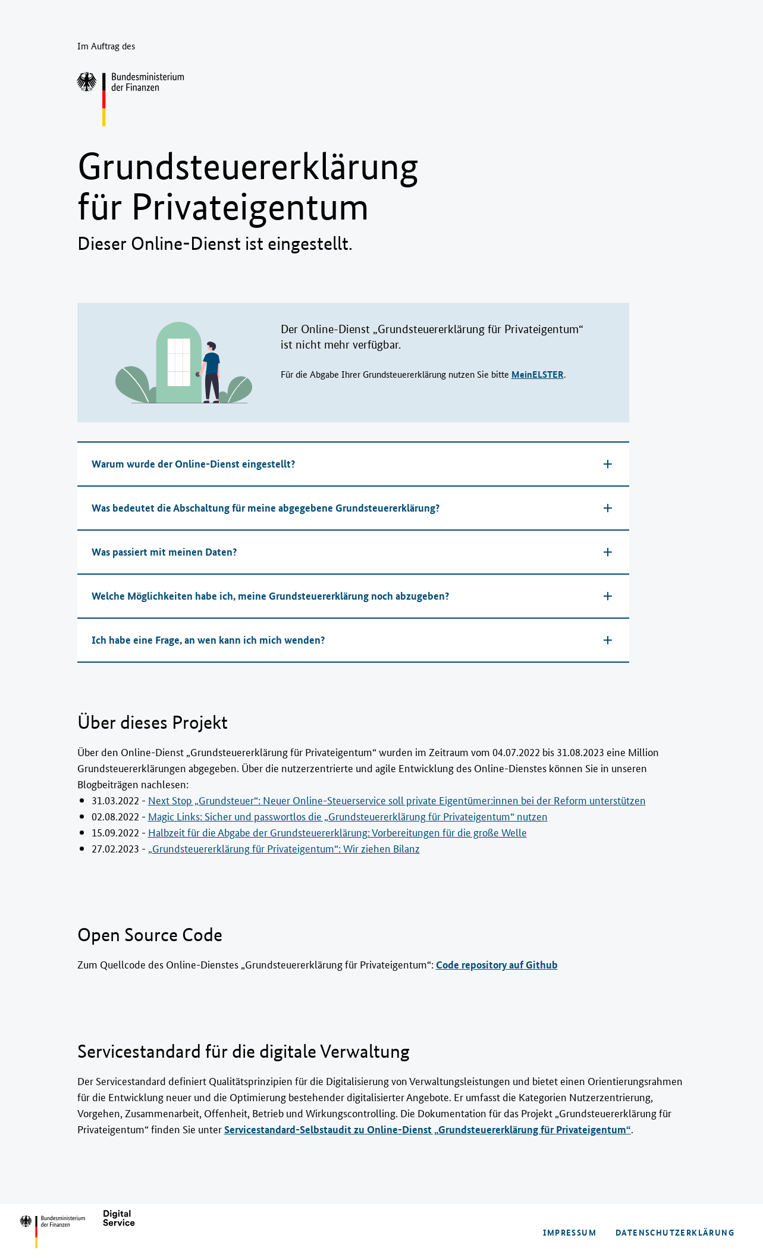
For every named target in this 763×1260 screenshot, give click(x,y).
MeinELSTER (537, 374)
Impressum (569, 1232)
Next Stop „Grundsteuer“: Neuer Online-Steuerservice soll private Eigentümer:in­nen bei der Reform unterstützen (397, 799)
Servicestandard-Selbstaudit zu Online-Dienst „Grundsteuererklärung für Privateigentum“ (427, 1129)
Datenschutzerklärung (675, 1232)
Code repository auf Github (497, 964)
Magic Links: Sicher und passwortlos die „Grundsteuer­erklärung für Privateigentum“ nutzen (348, 815)
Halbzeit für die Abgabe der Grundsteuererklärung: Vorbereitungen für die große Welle (337, 832)
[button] (353, 464)
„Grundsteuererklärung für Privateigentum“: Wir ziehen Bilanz (284, 848)
